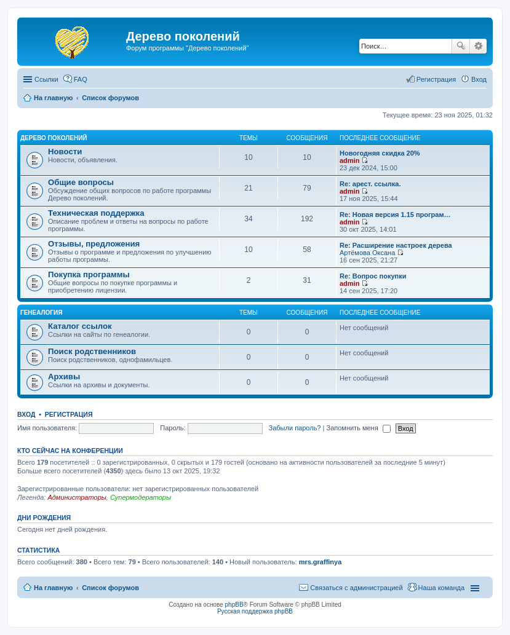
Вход (26, 414)
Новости (65, 151)
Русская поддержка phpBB (255, 611)
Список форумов (110, 587)
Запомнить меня (358, 428)
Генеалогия (41, 312)
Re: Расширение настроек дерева (396, 245)
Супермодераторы (140, 497)
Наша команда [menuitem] (441, 587)
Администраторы (76, 497)
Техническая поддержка (96, 213)
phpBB (234, 604)
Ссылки (46, 79)
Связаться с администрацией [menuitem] (356, 587)
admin (349, 160)
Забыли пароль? (295, 428)
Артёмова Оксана (367, 252)
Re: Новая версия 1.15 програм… (395, 214)
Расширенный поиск (478, 46)
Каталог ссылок (80, 326)
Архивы (64, 376)
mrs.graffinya (320, 562)
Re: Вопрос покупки (373, 276)
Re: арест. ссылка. (370, 183)
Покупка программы (89, 274)
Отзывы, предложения (94, 243)
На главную (53, 587)
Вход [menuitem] (479, 79)
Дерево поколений (53, 138)
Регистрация (69, 414)
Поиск (461, 46)
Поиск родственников (92, 351)
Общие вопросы (81, 182)
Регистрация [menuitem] (436, 79)
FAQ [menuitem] (80, 79)
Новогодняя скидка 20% (380, 153)
